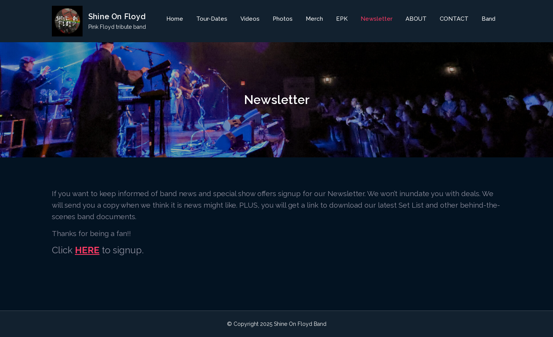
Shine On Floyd (117, 16)
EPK (342, 18)
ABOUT (416, 18)
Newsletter (376, 18)
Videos (250, 18)
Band (488, 18)
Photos (283, 18)
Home (174, 18)
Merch (314, 18)
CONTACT (454, 18)
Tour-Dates (211, 18)
